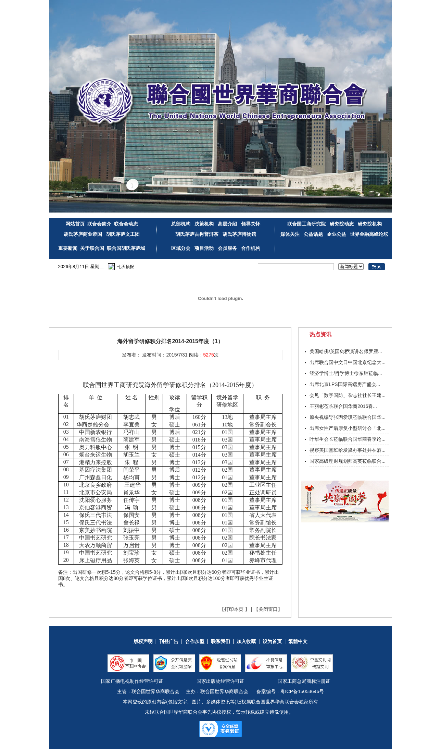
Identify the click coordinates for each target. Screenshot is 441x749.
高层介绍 (228, 224)
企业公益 (336, 234)
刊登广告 (168, 641)
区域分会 (181, 248)
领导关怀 (250, 224)
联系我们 (220, 641)
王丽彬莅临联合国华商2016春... (343, 406)
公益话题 (313, 234)
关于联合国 (92, 248)
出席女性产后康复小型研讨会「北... (348, 428)
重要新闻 (67, 248)
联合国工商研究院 (306, 224)
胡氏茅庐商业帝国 (83, 234)
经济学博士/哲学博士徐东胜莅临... (346, 373)
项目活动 (204, 248)
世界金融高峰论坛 (369, 234)
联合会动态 (126, 224)
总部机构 (180, 224)
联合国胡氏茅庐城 (126, 248)
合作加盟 (194, 641)
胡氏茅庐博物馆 (238, 234)
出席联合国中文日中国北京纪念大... (348, 362)
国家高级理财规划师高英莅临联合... (348, 461)
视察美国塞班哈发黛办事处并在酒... (348, 450)
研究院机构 (369, 224)
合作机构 (250, 248)
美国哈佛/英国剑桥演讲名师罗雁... (346, 351)
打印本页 (233, 609)
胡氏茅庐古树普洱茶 (196, 234)
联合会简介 (99, 224)
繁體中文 (297, 641)
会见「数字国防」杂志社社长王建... (348, 395)
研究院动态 (342, 224)
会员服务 (227, 248)
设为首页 (272, 641)
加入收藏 (246, 641)
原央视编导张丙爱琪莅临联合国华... (348, 417)
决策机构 (204, 224)
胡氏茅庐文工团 (122, 234)
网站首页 (75, 224)
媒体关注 (290, 234)
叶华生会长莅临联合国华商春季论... (348, 439)
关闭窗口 (268, 609)
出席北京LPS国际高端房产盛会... (345, 384)
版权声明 (143, 641)
